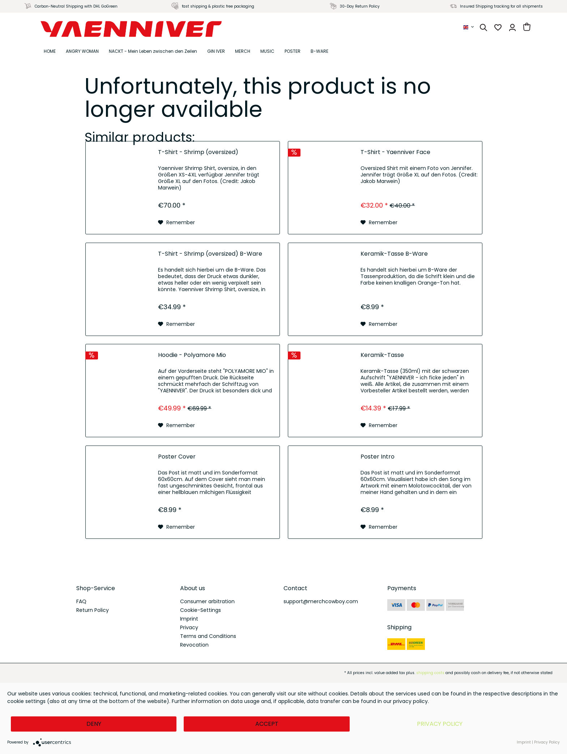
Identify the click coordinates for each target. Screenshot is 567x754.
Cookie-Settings (200, 610)
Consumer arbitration (207, 601)
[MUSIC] (267, 51)
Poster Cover (177, 457)
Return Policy (92, 610)
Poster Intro (378, 457)
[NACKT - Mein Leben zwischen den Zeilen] (153, 51)
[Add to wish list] (176, 222)
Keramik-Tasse (382, 355)
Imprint (189, 618)
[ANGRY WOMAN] (82, 51)
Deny (93, 724)
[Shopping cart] (527, 27)
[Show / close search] (483, 27)
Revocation (194, 644)
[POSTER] (293, 51)
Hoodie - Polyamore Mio (192, 355)
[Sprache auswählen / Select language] (469, 27)
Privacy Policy (439, 724)
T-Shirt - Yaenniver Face (395, 152)
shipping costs (430, 673)
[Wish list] (498, 27)
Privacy (189, 627)
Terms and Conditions (208, 636)
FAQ (81, 601)
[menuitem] (469, 27)
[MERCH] (242, 51)
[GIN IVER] (216, 51)
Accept (266, 724)
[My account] (512, 27)
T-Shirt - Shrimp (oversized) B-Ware (210, 254)
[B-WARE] (319, 51)
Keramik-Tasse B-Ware (394, 254)
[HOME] (50, 51)
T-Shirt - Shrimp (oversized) (198, 152)
